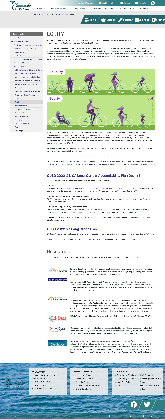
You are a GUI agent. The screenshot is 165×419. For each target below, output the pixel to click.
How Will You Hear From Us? (88, 385)
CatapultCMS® (77, 416)
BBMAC (16, 38)
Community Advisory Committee (27, 91)
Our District (39, 9)
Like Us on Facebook (85, 375)
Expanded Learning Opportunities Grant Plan (28, 59)
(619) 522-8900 (39, 386)
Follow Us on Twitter (85, 378)
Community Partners (126, 378)
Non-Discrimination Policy (118, 416)
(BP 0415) (69, 143)
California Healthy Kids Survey (26, 84)
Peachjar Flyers (82, 382)
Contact (144, 9)
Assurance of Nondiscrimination (27, 77)
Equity (72, 14)
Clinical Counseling (22, 88)
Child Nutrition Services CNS (25, 49)
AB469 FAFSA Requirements (26, 74)
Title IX (17, 127)
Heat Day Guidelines (126, 382)
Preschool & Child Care (22, 63)
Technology (18, 131)
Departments (81, 9)
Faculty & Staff (126, 9)
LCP (118, 385)
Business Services (21, 41)
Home (36, 14)
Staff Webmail (107, 3)
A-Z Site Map (147, 416)
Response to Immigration (24, 109)
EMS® (85, 416)
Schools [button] (127, 3)
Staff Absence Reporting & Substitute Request (150, 378)
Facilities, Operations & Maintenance (28, 45)
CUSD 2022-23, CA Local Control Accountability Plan (87, 176)
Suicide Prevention (22, 124)
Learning (17, 56)
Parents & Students (103, 9)
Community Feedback (126, 375)
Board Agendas (87, 3)
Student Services (61, 14)
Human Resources (21, 52)
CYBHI (17, 99)
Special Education (22, 120)
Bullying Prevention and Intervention (29, 81)
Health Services (21, 106)
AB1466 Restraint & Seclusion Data (28, 70)
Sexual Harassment (22, 116)
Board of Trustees (60, 9)
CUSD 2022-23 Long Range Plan (72, 229)
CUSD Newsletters (84, 389)
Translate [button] (142, 3)
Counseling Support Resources (26, 95)
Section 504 (19, 113)
